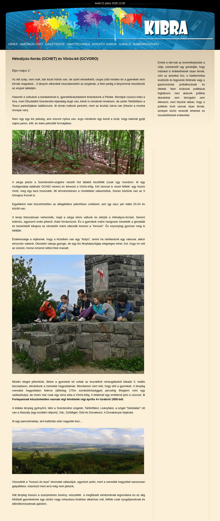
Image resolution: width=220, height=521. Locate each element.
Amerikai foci (31, 44)
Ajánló (125, 44)
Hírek (13, 44)
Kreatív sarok (104, 44)
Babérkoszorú (146, 44)
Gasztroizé (55, 44)
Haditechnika (78, 44)
